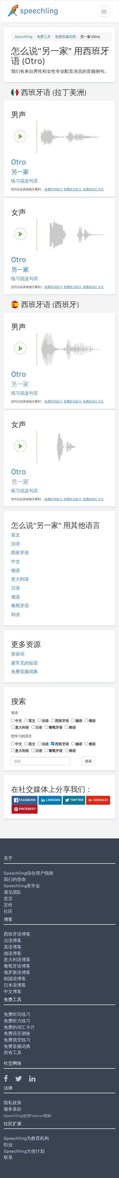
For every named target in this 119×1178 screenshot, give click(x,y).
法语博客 (12, 940)
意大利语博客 (17, 959)
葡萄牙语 (20, 605)
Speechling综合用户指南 (28, 873)
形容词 (17, 654)
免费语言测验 (17, 1033)
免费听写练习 (17, 1014)
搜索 (88, 761)
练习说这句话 (24, 180)
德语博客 (12, 953)
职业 (8, 1144)
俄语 (15, 597)
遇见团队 (12, 892)
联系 (8, 1157)
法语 (15, 543)
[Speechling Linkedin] (35, 1079)
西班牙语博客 (17, 934)
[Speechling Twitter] (21, 1079)
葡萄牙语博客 (17, 966)
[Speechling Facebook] (9, 1079)
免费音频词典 (65, 37)
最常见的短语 (24, 662)
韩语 (15, 614)
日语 (15, 588)
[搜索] (40, 761)
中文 (15, 561)
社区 (8, 911)
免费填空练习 (17, 1039)
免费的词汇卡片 (19, 1027)
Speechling (23, 37)
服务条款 (12, 1109)
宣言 (8, 898)
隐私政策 (12, 1102)
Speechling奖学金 (22, 885)
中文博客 (12, 991)
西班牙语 (20, 552)
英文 (15, 535)
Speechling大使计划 (24, 1151)
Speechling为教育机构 (26, 1138)
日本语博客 (15, 985)
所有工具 (12, 1052)
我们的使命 (15, 879)
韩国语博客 (15, 978)
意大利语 (20, 579)
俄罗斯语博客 (17, 972)
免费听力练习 (17, 1020)
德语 (15, 570)
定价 (8, 904)
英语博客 (12, 946)
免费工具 (44, 37)
